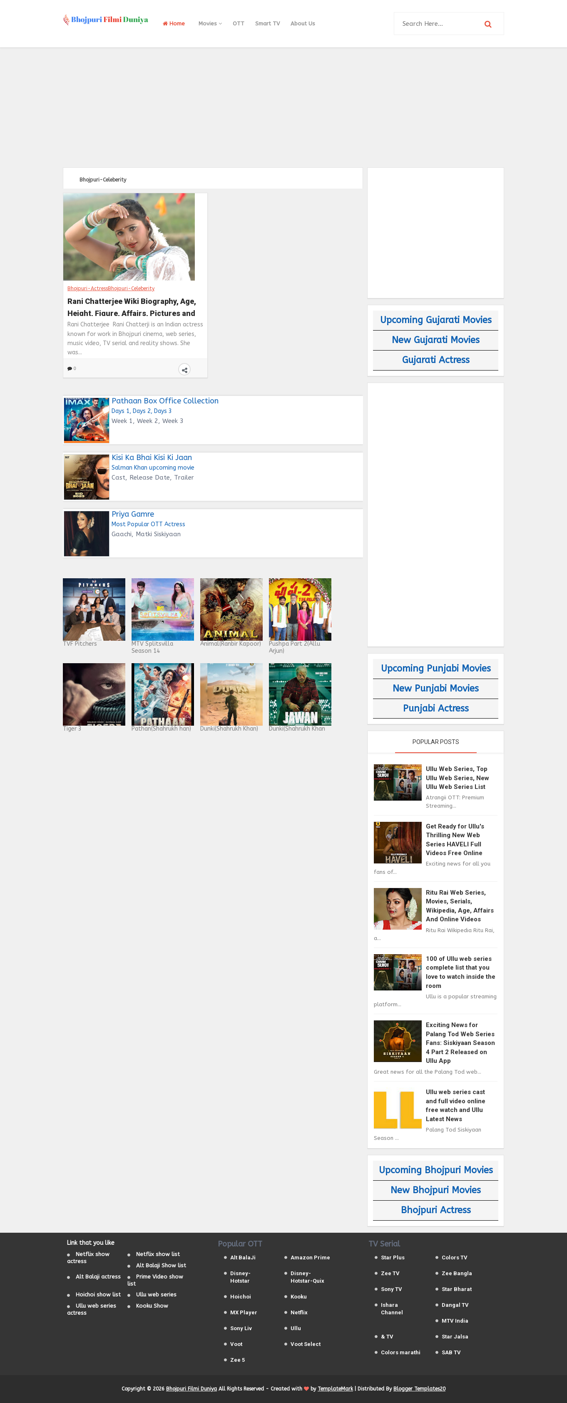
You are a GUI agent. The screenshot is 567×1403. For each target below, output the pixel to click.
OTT (238, 23)
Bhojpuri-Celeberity (131, 288)
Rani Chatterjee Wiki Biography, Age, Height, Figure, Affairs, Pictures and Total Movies (131, 306)
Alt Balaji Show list (161, 1265)
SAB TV (451, 1352)
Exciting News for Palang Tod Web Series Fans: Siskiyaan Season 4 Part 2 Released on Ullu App (460, 1043)
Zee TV (390, 1273)
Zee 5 (237, 1360)
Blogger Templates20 (419, 1389)
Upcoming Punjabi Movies (436, 668)
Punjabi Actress (436, 708)
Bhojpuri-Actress (87, 288)
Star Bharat (457, 1289)
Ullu (296, 1328)
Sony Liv (241, 1328)
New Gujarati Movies (436, 340)
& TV (387, 1336)
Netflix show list (158, 1254)
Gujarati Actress (436, 360)
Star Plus (393, 1257)
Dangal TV (455, 1305)
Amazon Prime (310, 1257)
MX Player (243, 1312)
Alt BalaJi (243, 1257)
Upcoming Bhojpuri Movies (436, 1170)
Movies (210, 23)
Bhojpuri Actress (436, 1210)
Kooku (299, 1297)
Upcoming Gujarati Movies (436, 320)
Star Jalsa (455, 1336)
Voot (236, 1344)
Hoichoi (240, 1297)
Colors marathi (400, 1352)
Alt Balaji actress (98, 1277)
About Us (303, 23)
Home (174, 23)
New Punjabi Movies (436, 688)
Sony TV (391, 1289)
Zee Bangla (457, 1273)
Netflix (299, 1312)
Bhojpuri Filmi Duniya (191, 1389)
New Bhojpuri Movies (435, 1190)
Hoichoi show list (98, 1294)
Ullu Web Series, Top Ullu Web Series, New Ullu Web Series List (457, 778)
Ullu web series (156, 1294)
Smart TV (267, 23)
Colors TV (455, 1257)
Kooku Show (152, 1306)
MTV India (455, 1321)
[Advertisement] (283, 106)
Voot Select (306, 1344)
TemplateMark (335, 1389)
